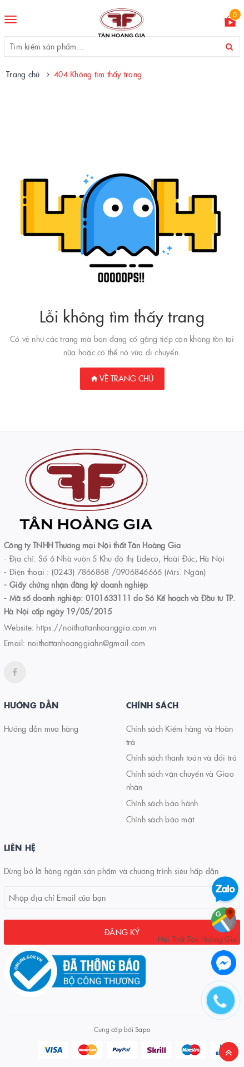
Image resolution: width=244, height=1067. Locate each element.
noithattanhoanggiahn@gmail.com (87, 642)
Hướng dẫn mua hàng (41, 728)
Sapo (142, 1029)
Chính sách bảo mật (160, 819)
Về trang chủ (122, 378)
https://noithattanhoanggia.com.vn (96, 627)
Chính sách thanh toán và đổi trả (181, 757)
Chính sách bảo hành (162, 802)
